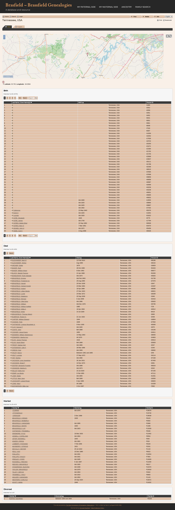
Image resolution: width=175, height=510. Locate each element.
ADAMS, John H (18, 228)
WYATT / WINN (17, 482)
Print (160, 20)
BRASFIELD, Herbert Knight (21, 286)
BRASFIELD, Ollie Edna (20, 301)
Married (78, 408)
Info (158, 16)
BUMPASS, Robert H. (19, 317)
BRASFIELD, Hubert (19, 288)
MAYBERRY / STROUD (20, 446)
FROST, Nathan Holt (19, 345)
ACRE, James (18, 220)
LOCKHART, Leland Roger (21, 381)
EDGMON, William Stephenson (22, 335)
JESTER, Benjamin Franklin (21, 365)
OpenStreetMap (159, 77)
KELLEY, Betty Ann (18, 371)
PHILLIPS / (16, 454)
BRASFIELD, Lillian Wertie (21, 291)
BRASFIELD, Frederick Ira (20, 281)
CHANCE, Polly (17, 322)
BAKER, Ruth (16, 268)
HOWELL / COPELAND (20, 436)
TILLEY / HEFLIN (18, 472)
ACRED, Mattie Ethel (20, 223)
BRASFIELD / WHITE (19, 426)
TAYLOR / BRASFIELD (20, 469)
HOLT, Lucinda (17, 355)
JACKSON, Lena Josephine (21, 360)
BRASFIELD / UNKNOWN (21, 423)
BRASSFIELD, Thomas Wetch (22, 314)
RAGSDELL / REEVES (19, 462)
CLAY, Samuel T (17, 327)
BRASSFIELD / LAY (18, 428)
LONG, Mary (16, 383)
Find (134, 16)
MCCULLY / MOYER (19, 449)
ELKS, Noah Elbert (18, 342)
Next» (25, 98)
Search (14, 16)
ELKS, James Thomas (19, 340)
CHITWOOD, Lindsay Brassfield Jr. (23, 324)
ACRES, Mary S (18, 226)
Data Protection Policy (97, 508)
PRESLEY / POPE (18, 459)
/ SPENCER (16, 415)
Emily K (15, 213)
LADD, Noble (16, 376)
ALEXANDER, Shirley (19, 263)
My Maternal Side (108, 7)
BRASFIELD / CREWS (19, 418)
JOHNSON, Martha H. (19, 368)
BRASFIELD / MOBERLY (20, 421)
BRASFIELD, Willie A (19, 309)
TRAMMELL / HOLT (18, 475)
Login (21, 16)
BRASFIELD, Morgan (19, 299)
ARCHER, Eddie (17, 265)
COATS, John (16, 330)
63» (20, 98)
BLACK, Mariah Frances (20, 273)
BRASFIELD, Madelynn (20, 296)
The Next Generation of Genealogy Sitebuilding (80, 505)
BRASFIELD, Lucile (18, 294)
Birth (81, 102)
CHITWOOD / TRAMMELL (21, 431)
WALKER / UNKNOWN (20, 477)
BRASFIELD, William (19, 304)
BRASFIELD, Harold (19, 283)
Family (16, 408)
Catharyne (16, 210)
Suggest (18, 27)
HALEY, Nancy (17, 353)
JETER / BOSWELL (18, 439)
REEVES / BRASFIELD (20, 464)
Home (7, 16)
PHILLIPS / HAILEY (18, 457)
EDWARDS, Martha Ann (20, 337)
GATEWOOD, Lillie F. (19, 347)
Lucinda (16, 215)
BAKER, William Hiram (19, 270)
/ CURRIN (15, 410)
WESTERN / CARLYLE (20, 480)
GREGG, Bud (16, 350)
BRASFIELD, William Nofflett (21, 306)
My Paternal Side (86, 7)
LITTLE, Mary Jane (18, 378)
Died (79, 258)
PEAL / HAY (16, 451)
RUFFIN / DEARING (16, 499)
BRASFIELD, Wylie (18, 312)
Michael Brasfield (85, 508)
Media (147, 16)
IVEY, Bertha (16, 358)
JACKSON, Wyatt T (18, 363)
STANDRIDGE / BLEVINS (20, 467)
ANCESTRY (127, 7)
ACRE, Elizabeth (18, 218)
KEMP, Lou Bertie (18, 373)
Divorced (59, 496)
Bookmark (168, 20)
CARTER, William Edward (20, 319)
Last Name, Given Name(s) (22, 102)
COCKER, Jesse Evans (20, 332)
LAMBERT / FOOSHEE (20, 444)
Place (7, 27)
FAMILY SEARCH (142, 7)
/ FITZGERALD (17, 413)
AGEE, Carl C (17, 231)
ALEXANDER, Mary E (19, 260)
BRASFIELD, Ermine (19, 278)
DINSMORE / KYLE (18, 433)
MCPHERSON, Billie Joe (20, 386)
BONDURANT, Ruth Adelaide (21, 276)
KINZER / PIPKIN (18, 441)
